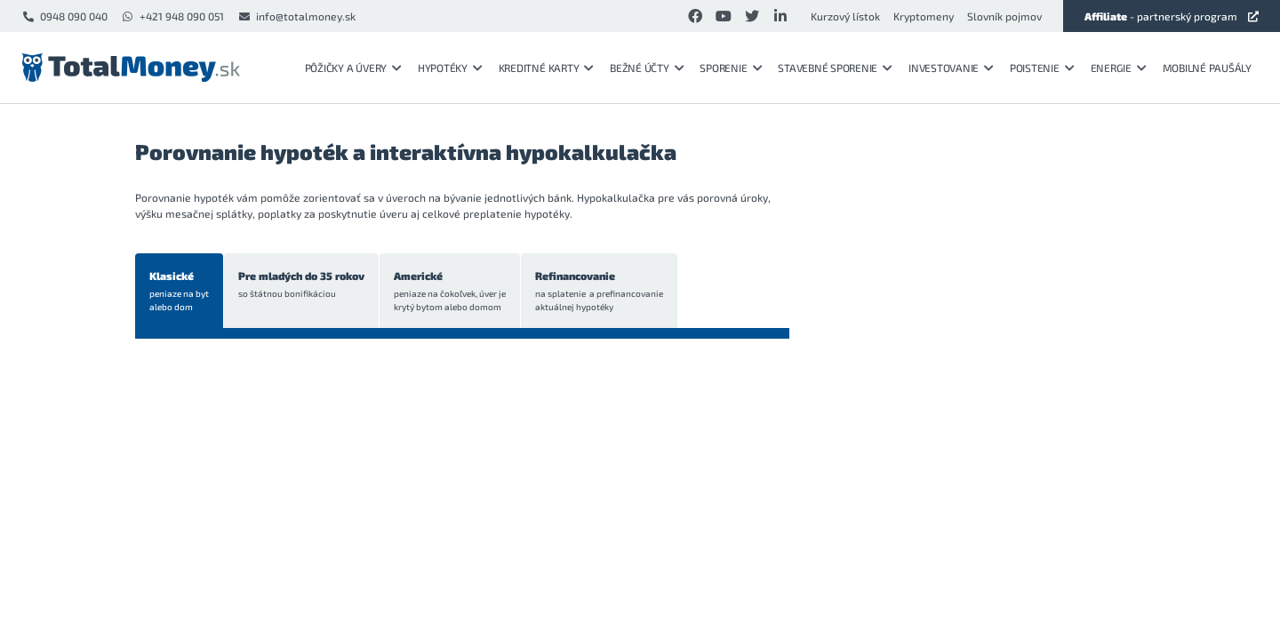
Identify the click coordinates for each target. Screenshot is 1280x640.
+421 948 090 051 (172, 16)
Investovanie (951, 67)
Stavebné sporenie (835, 67)
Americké (450, 291)
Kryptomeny (923, 16)
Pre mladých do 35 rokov (301, 284)
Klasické (179, 291)
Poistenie (1042, 67)
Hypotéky (450, 67)
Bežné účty (647, 67)
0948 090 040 (64, 16)
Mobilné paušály (1207, 67)
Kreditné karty (546, 67)
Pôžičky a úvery (353, 67)
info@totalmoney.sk (296, 16)
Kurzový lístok (845, 16)
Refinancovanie (599, 291)
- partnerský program (1171, 16)
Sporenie (731, 67)
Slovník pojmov (1004, 16)
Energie (1119, 67)
